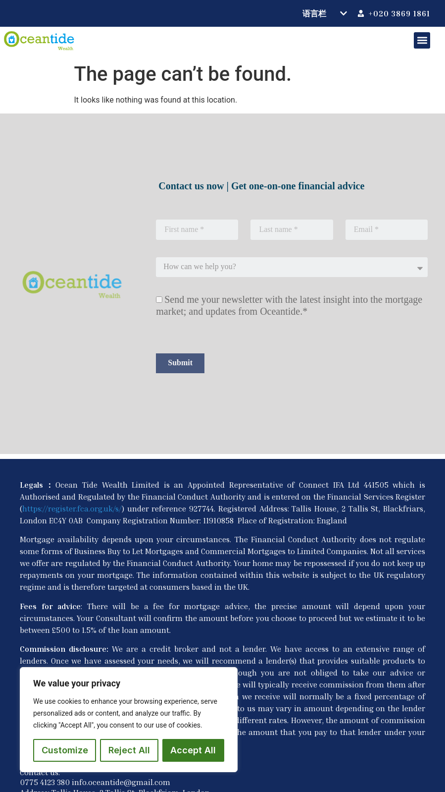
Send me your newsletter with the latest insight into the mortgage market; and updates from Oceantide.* (289, 305)
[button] (422, 40)
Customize (65, 750)
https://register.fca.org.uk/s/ (72, 508)
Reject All (129, 750)
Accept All (193, 750)
